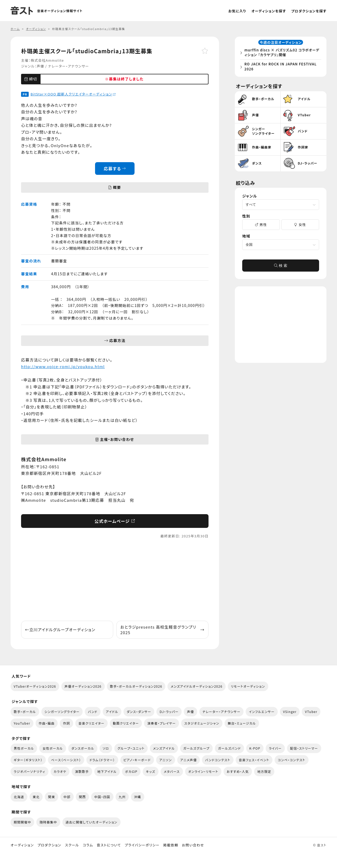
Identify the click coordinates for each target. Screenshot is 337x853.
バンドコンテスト (217, 760)
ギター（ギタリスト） (28, 760)
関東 (51, 796)
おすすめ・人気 (238, 771)
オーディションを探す (268, 10)
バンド (92, 711)
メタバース (172, 771)
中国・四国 (102, 796)
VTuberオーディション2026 (35, 686)
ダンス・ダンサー (139, 711)
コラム (88, 845)
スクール (72, 845)
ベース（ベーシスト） (66, 760)
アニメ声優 (188, 760)
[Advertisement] (115, 580)
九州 (122, 796)
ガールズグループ (196, 748)
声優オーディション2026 (83, 686)
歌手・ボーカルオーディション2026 (136, 686)
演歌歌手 (82, 771)
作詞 (66, 723)
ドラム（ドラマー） (102, 760)
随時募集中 (48, 822)
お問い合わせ (193, 845)
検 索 (280, 267)
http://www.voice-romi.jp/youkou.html (63, 366)
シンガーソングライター (62, 711)
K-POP (254, 748)
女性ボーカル (52, 748)
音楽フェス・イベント (254, 760)
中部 (67, 796)
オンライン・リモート (203, 771)
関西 (82, 796)
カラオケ (60, 771)
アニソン (165, 760)
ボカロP (131, 771)
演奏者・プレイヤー (161, 723)
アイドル (112, 711)
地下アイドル (107, 771)
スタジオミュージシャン (201, 723)
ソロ (106, 748)
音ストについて (109, 845)
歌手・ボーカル (25, 711)
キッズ (150, 771)
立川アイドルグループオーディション (60, 629)
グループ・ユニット (131, 748)
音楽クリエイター (91, 723)
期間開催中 (22, 822)
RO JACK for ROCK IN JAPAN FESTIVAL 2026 (282, 67)
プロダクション (49, 845)
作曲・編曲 (46, 723)
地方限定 (264, 771)
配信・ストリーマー (304, 748)
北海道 (19, 796)
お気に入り (237, 10)
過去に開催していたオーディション (91, 822)
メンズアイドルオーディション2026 (196, 686)
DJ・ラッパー (169, 711)
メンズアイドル (164, 748)
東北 (36, 796)
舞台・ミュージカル (242, 723)
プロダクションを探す (308, 10)
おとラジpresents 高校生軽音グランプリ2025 (162, 629)
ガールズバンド (229, 748)
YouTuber (22, 723)
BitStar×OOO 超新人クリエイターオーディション (73, 94)
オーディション (22, 845)
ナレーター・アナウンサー (68, 66)
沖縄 (137, 796)
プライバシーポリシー (142, 845)
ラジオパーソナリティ (29, 771)
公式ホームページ (115, 521)
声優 (40, 66)
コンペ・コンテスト (291, 760)
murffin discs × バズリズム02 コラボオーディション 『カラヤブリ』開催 (281, 53)
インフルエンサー (262, 711)
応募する (115, 168)
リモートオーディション (248, 686)
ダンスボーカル (82, 748)
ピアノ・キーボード (137, 760)
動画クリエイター (126, 723)
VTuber (311, 711)
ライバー (275, 748)
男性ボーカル (24, 748)
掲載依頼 (170, 845)
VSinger (289, 711)
